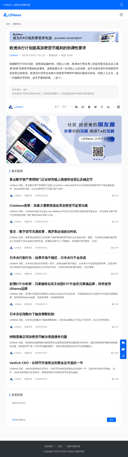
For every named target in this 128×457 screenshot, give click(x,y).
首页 (8, 24)
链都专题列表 (73, 446)
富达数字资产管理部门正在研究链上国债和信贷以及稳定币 (51, 180)
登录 (14, 427)
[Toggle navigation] (121, 15)
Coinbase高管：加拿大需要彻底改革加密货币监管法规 (49, 207)
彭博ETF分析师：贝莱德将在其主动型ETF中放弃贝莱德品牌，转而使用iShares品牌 (60, 290)
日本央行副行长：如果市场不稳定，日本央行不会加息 (48, 261)
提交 (111, 427)
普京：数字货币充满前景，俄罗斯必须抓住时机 (43, 234)
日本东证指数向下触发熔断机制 (32, 319)
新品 (60, 446)
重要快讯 (53, 55)
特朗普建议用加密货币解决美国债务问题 (38, 342)
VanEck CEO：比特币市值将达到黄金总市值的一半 (46, 369)
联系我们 (49, 446)
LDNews (14, 55)
